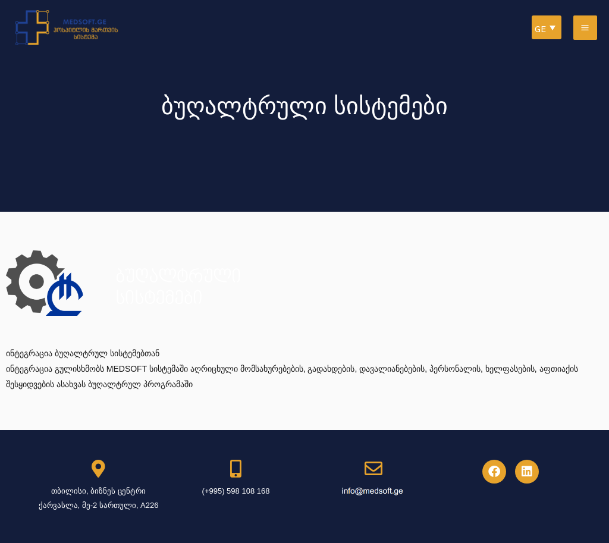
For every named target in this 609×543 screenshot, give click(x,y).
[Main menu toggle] (585, 27)
